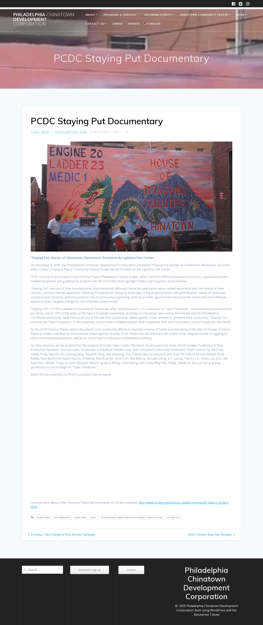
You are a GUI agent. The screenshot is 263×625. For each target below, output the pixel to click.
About (90, 14)
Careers (131, 570)
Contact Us (94, 23)
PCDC (93, 517)
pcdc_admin (41, 132)
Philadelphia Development (43, 19)
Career (117, 23)
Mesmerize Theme (206, 615)
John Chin (80, 517)
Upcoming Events (157, 14)
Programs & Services (120, 14)
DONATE (134, 23)
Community (62, 132)
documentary (62, 517)
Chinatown (43, 517)
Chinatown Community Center (204, 14)
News (240, 14)
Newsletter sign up (90, 570)
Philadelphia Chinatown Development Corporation (131, 517)
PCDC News (79, 132)
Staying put (173, 517)
